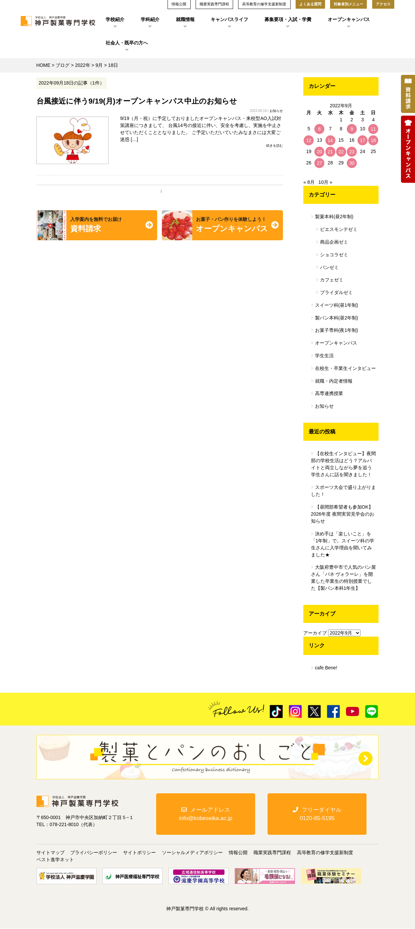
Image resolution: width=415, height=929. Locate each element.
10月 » (325, 182)
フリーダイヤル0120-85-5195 (317, 814)
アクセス (383, 4)
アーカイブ (315, 633)
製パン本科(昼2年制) (336, 317)
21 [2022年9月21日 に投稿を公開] (330, 151)
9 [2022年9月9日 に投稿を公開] (351, 129)
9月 (99, 65)
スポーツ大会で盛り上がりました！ (343, 491)
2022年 (82, 65)
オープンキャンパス (349, 19)
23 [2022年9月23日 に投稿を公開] (351, 151)
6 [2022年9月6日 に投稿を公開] (319, 129)
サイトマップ (50, 852)
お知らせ (276, 111)
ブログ (63, 65)
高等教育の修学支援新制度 (325, 852)
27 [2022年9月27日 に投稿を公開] (319, 163)
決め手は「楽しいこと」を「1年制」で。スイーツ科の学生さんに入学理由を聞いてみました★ (343, 544)
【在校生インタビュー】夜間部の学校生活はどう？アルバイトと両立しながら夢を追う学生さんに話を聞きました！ (343, 464)
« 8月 (308, 182)
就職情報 (185, 19)
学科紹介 (150, 19)
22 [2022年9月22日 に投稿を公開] (341, 151)
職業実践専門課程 (272, 852)
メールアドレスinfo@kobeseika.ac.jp (205, 814)
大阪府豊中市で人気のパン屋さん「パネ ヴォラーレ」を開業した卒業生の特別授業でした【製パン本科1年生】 (343, 577)
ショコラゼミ (334, 254)
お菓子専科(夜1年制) (336, 330)
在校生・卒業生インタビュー (345, 368)
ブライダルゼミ (336, 292)
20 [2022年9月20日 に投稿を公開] (319, 151)
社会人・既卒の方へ (127, 42)
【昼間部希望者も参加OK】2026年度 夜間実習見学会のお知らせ (342, 514)
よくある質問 (310, 4)
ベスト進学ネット (55, 859)
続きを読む (274, 145)
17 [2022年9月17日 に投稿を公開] (362, 140)
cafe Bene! (326, 667)
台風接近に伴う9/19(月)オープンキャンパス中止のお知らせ (136, 101)
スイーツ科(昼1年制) (336, 305)
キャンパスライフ (229, 19)
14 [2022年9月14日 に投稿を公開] (330, 140)
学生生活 (324, 355)
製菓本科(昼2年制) (334, 216)
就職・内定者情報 (333, 381)
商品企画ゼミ (334, 242)
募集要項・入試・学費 (288, 19)
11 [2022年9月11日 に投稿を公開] (373, 129)
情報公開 (238, 852)
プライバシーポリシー (93, 852)
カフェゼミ (331, 279)
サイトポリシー (139, 852)
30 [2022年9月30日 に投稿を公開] (351, 163)
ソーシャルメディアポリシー (192, 852)
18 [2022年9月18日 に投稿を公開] (373, 140)
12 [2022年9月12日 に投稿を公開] (308, 140)
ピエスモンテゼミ (338, 229)
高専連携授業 (329, 393)
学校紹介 (115, 19)
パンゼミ (329, 267)
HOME (43, 65)
